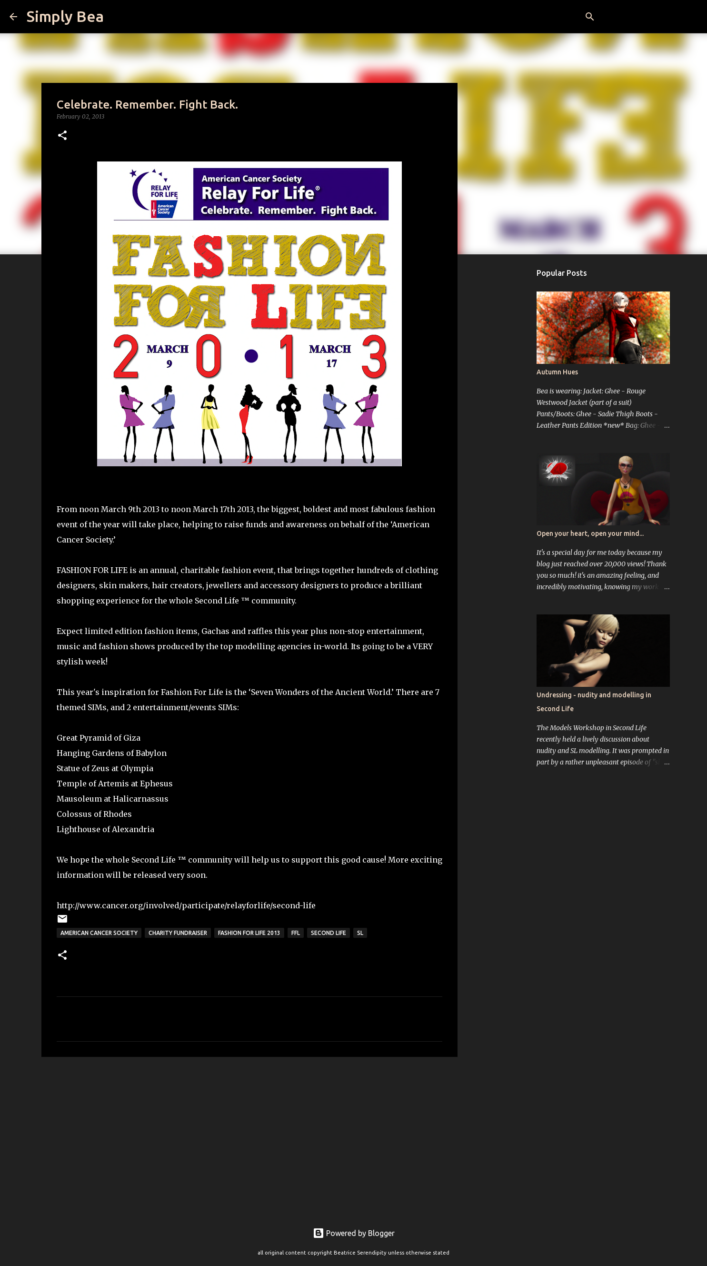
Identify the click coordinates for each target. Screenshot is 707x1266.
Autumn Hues (557, 372)
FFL (295, 933)
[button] (62, 136)
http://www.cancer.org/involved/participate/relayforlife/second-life (186, 905)
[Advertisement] (249, 1138)
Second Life (328, 933)
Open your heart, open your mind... (590, 533)
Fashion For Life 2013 (249, 933)
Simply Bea (65, 16)
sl (360, 933)
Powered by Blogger (354, 1233)
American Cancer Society (99, 933)
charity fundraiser (178, 933)
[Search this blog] (649, 16)
